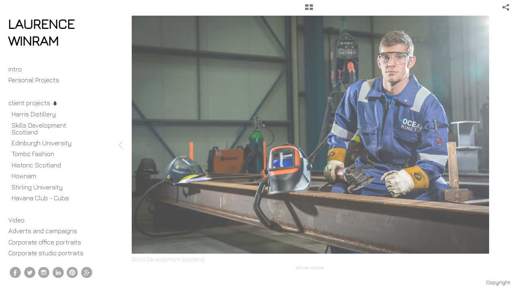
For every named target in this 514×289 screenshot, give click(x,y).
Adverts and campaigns (42, 231)
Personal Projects (37, 80)
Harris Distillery (34, 114)
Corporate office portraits (44, 242)
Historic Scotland (36, 165)
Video (16, 220)
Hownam (24, 176)
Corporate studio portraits (46, 253)
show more (309, 267)
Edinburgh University (41, 143)
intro (15, 69)
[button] (309, 10)
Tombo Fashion (33, 154)
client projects (33, 103)
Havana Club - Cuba (40, 198)
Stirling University (37, 187)
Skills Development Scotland (39, 128)
